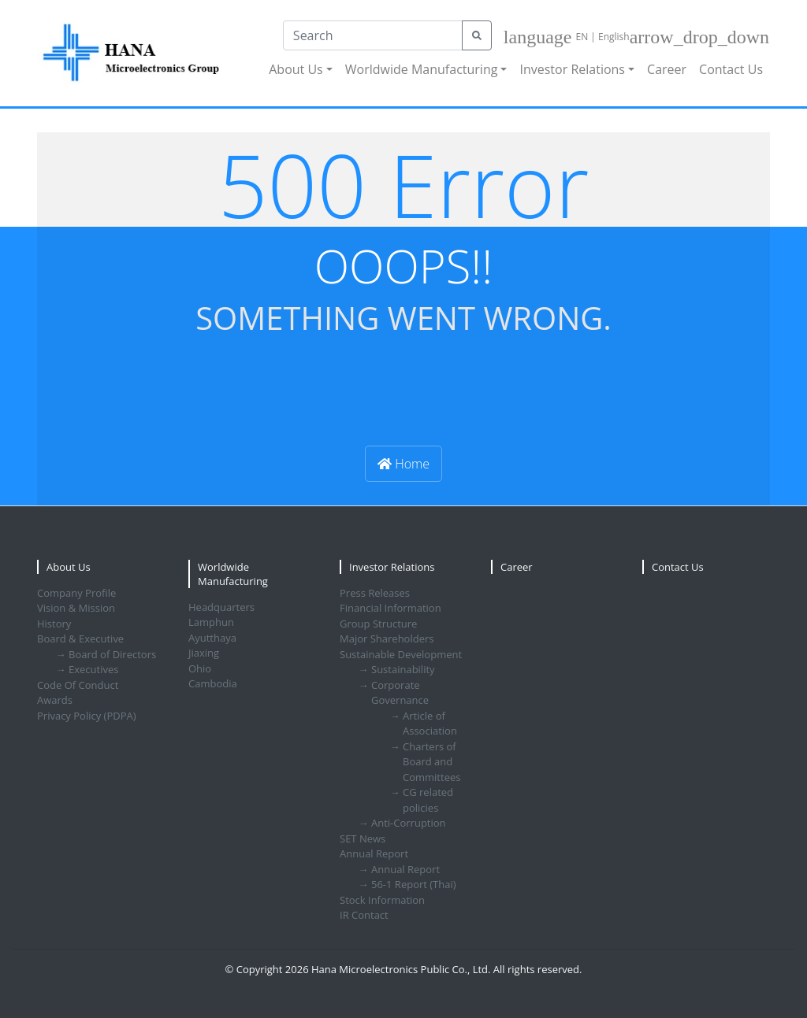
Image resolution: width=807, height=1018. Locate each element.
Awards (55, 700)
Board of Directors (112, 654)
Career (666, 69)
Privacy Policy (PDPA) (86, 716)
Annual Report (405, 869)
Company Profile (76, 593)
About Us (296, 69)
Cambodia (212, 683)
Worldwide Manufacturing (421, 69)
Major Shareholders (386, 638)
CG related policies (428, 800)
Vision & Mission (76, 608)
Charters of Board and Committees (431, 761)
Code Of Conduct (77, 685)
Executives (93, 669)
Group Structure (378, 623)
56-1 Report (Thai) (413, 884)
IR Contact (364, 915)
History (54, 623)
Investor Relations (572, 69)
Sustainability (403, 669)
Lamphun (211, 622)
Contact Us (731, 69)
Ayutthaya (212, 638)
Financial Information (390, 608)
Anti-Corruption (408, 823)
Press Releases (375, 593)
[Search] (373, 35)
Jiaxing (203, 653)
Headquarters (221, 607)
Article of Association (430, 724)
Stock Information (382, 900)
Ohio (199, 668)
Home (403, 463)
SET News (362, 838)
